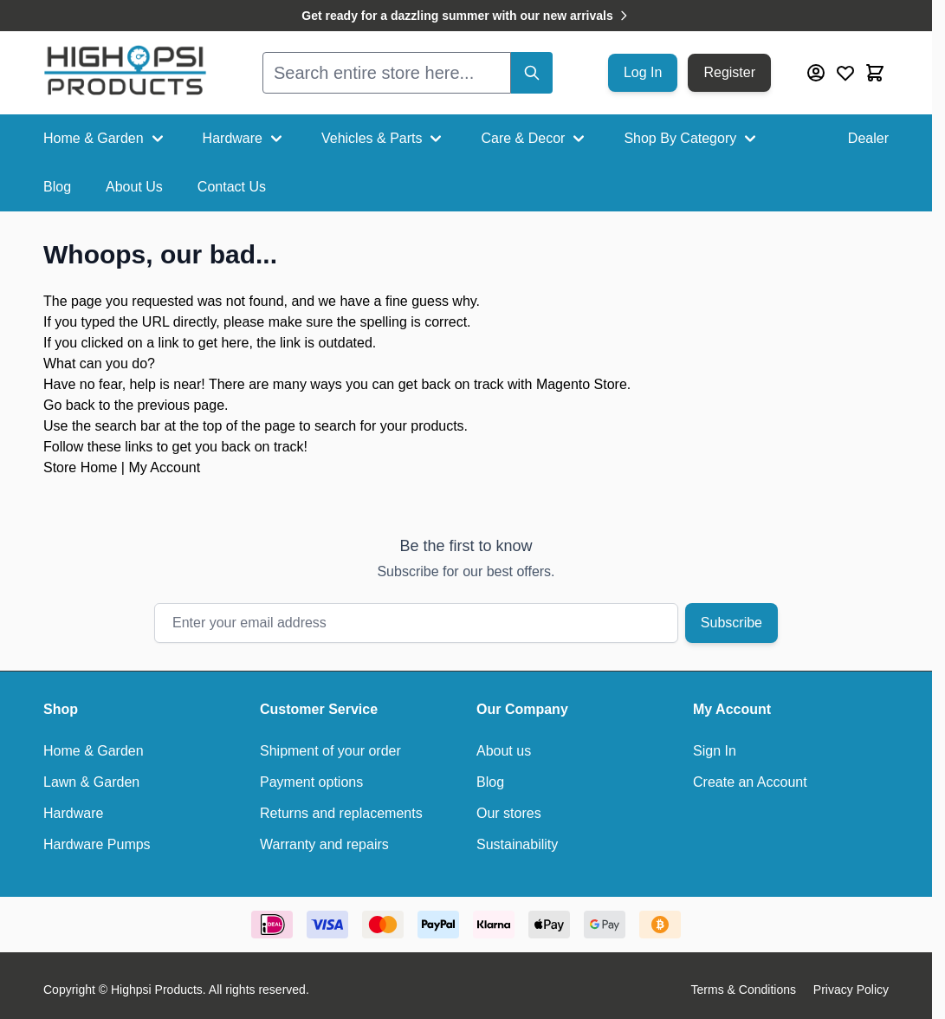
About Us (134, 186)
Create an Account (750, 782)
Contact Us (231, 186)
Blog (57, 186)
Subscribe (731, 622)
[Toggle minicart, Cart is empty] (875, 73)
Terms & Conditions (743, 989)
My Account (164, 467)
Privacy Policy (851, 989)
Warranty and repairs (324, 844)
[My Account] (816, 73)
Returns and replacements (341, 813)
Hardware (245, 138)
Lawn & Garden (91, 782)
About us (503, 750)
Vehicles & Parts (384, 138)
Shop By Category (692, 138)
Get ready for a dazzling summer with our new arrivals (465, 16)
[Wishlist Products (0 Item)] (845, 73)
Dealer (868, 138)
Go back (69, 405)
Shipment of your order (330, 750)
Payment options (311, 782)
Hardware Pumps (97, 844)
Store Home (80, 467)
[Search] (532, 73)
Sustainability (517, 844)
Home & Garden (105, 138)
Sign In (714, 750)
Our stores (508, 813)
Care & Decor (535, 138)
